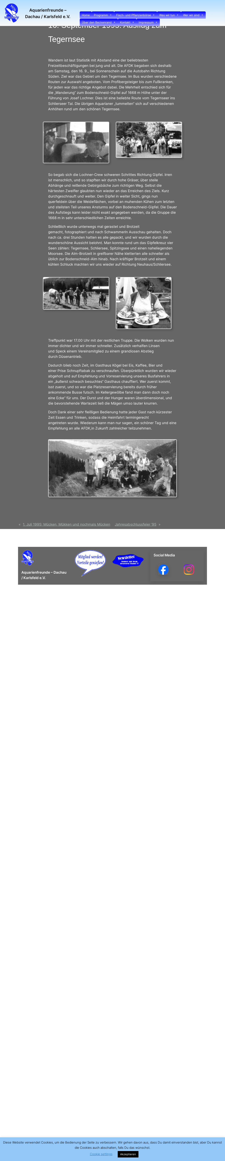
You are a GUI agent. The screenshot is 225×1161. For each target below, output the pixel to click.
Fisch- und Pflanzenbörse (135, 15)
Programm (103, 15)
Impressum (148, 22)
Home (86, 15)
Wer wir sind (193, 15)
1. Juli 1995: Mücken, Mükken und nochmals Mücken (66, 524)
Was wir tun (169, 15)
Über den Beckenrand (99, 22)
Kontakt (127, 22)
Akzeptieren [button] (128, 1154)
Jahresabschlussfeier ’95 (135, 524)
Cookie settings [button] (101, 1154)
